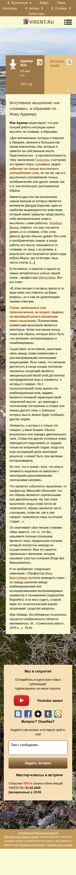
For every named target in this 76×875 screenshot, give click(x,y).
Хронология (19, 2)
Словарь (61, 8)
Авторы (34, 8)
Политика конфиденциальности (38, 833)
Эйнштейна (47, 277)
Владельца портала (32, 844)
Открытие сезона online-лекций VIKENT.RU (36, 788)
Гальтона (42, 159)
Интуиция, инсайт (57, 63)
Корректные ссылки (59, 844)
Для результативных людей (21, 836)
